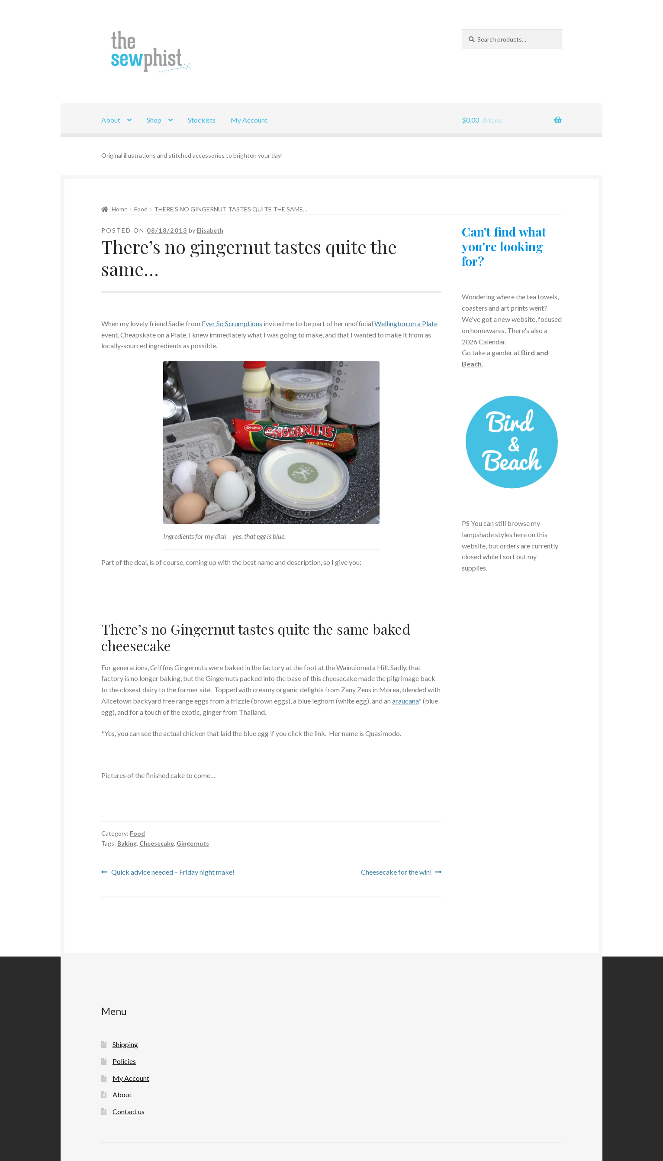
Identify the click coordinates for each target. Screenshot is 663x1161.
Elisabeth (209, 230)
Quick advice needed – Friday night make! (173, 872)
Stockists (202, 120)
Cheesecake (156, 843)
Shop (154, 120)
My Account (249, 120)
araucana (405, 701)
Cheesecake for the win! (396, 872)
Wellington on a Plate (406, 323)
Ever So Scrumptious (232, 323)
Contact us (129, 1111)
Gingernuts (193, 843)
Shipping (125, 1044)
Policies (124, 1061)
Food (141, 209)
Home (120, 209)
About (110, 120)
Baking (127, 843)
